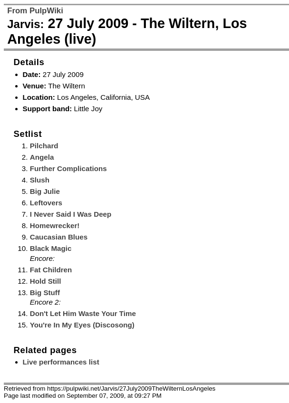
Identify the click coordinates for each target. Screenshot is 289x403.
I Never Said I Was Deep (71, 214)
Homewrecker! (55, 225)
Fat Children (51, 270)
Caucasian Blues (59, 237)
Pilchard (44, 146)
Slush (39, 180)
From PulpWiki (35, 10)
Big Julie (45, 191)
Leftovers (46, 203)
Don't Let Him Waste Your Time (83, 313)
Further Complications (68, 168)
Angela (42, 157)
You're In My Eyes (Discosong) (82, 325)
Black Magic (51, 248)
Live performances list (61, 362)
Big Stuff (45, 292)
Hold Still (45, 281)
